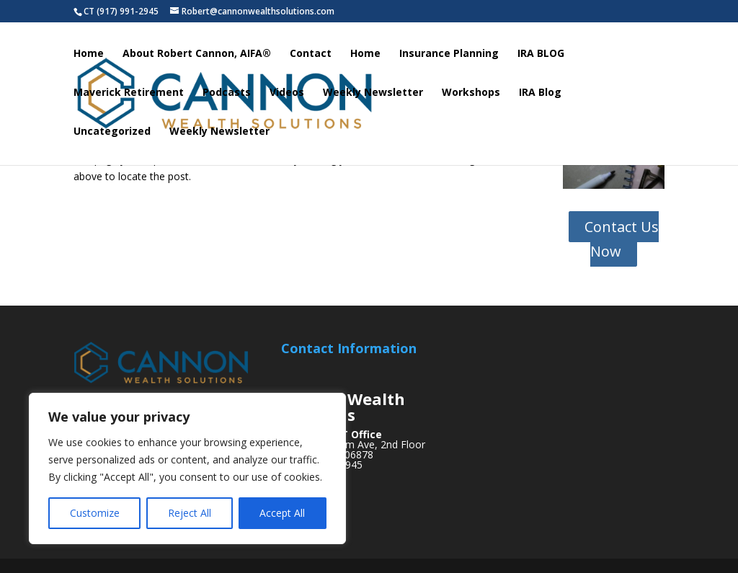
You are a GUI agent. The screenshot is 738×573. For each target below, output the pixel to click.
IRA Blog (540, 95)
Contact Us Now (621, 239)
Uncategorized (112, 134)
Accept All (282, 513)
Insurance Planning (449, 56)
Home (89, 56)
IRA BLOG (540, 56)
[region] (187, 468)
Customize (95, 513)
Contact (311, 56)
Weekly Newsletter (373, 95)
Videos (287, 95)
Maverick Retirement (129, 95)
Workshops (471, 95)
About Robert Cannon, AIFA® (197, 56)
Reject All (189, 513)
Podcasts (227, 95)
